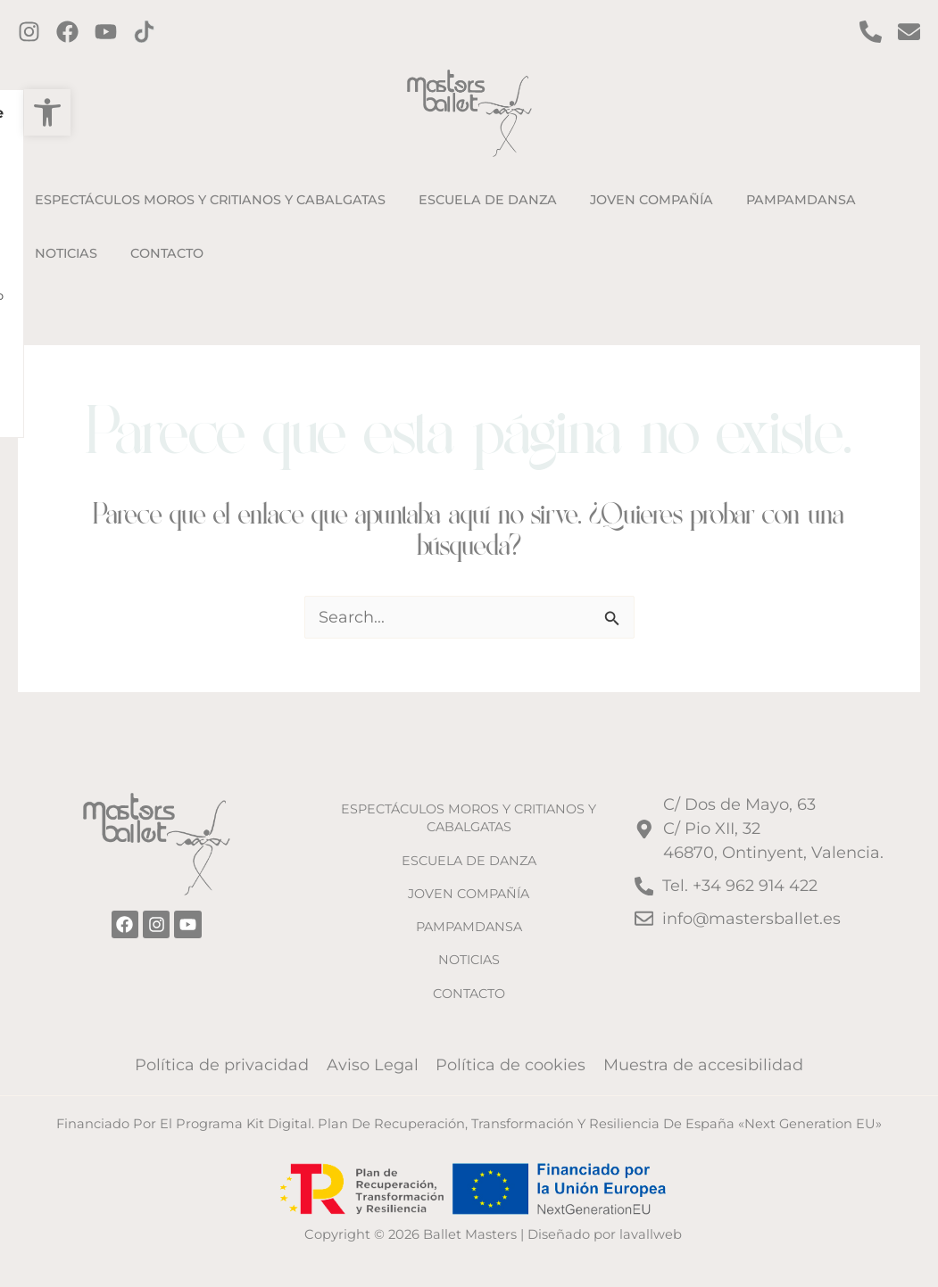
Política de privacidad (224, 1065)
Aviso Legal (373, 1065)
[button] (23, 112)
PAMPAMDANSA (469, 927)
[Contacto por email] (909, 32)
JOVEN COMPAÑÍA (468, 894)
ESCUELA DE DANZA (469, 860)
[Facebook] (67, 32)
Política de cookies (510, 1065)
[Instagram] (29, 32)
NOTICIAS (469, 960)
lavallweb (650, 1234)
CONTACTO (469, 993)
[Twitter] (106, 32)
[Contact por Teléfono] (870, 32)
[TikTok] (144, 32)
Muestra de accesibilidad (701, 1065)
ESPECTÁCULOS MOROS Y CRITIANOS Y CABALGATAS (468, 818)
